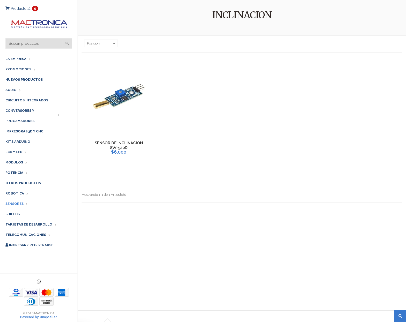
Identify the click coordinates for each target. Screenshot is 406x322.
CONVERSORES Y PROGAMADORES (19, 116)
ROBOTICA (14, 193)
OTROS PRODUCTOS (23, 183)
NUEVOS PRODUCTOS (24, 79)
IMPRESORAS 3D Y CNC (24, 131)
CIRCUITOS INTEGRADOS (26, 100)
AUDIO (11, 90)
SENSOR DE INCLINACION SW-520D (119, 145)
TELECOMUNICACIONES (25, 235)
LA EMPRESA (15, 59)
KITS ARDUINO (17, 142)
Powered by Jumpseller (38, 317)
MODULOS (14, 162)
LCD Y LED (13, 152)
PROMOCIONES (18, 69)
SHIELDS (12, 214)
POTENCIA (14, 173)
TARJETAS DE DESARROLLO (28, 224)
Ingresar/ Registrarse (29, 245)
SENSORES (14, 204)
